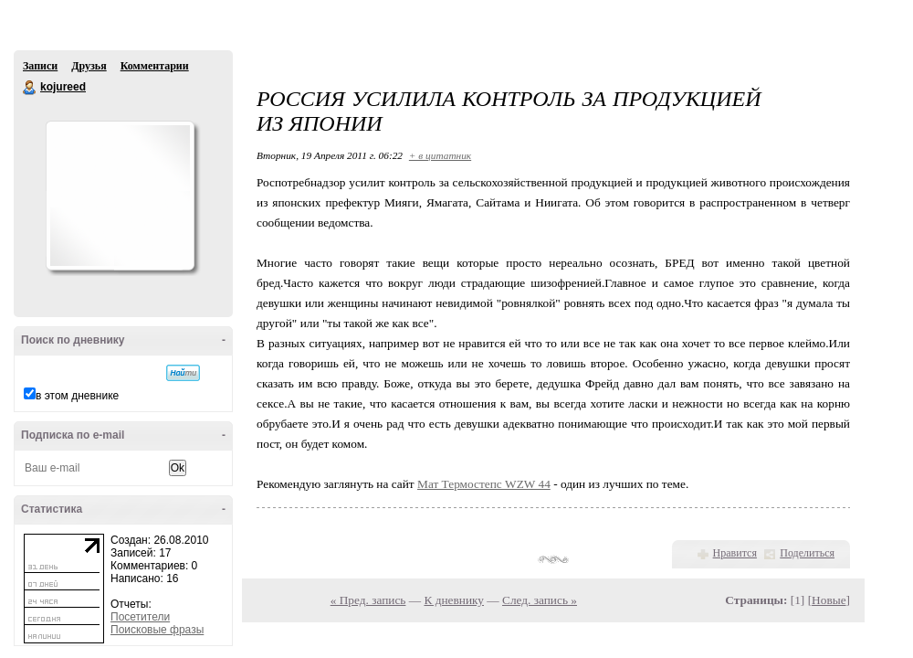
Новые (828, 600)
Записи (40, 65)
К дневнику (454, 600)
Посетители (140, 616)
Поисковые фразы (157, 629)
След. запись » (539, 600)
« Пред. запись (368, 600)
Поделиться (807, 553)
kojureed (30, 87)
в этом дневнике (77, 395)
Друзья (88, 65)
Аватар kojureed (119, 195)
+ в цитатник (440, 155)
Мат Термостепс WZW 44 (484, 484)
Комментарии (155, 65)
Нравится (735, 553)
